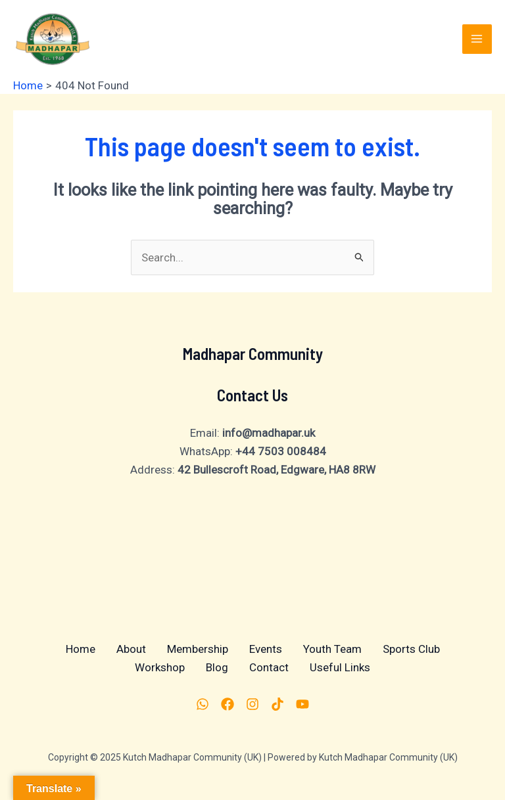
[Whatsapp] (202, 704)
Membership (197, 649)
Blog (217, 667)
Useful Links (340, 667)
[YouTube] (302, 704)
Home (80, 649)
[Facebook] (227, 704)
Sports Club (411, 649)
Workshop (160, 667)
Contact (269, 667)
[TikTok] (277, 704)
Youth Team (332, 649)
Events (265, 649)
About (131, 649)
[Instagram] (252, 704)
